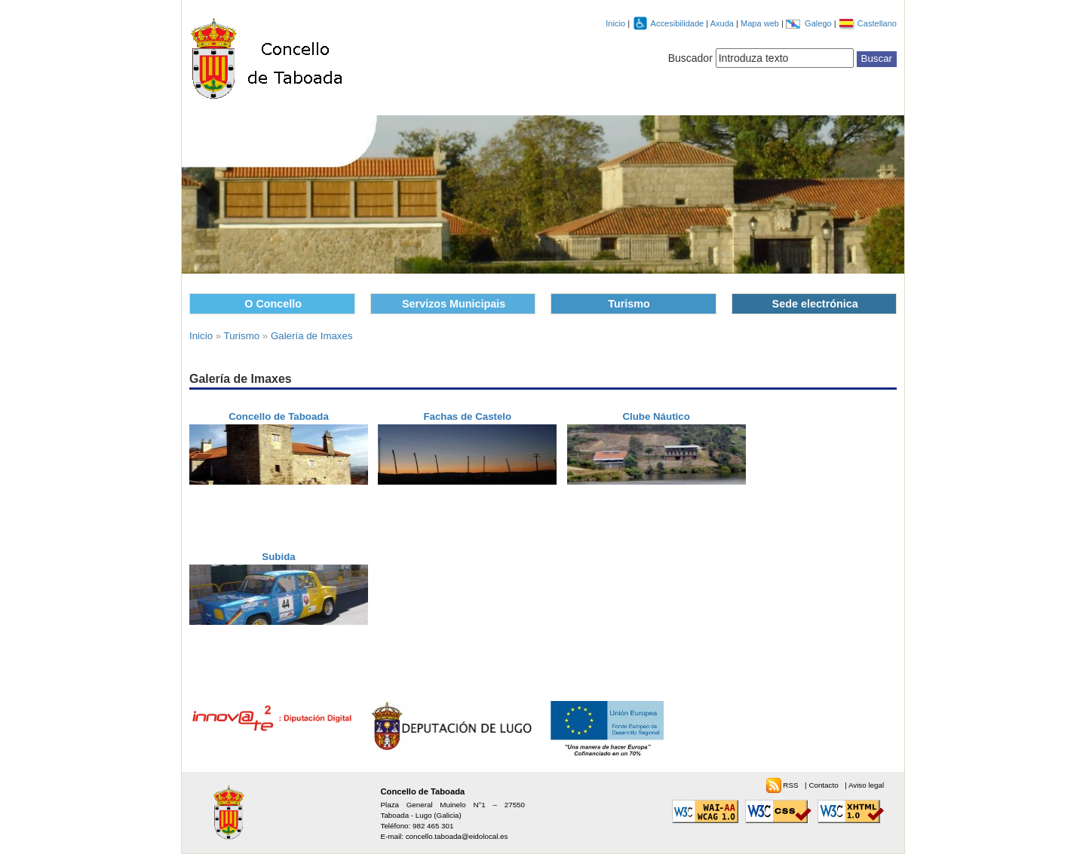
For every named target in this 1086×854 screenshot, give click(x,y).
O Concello (273, 304)
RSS (791, 785)
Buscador (690, 58)
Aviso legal (866, 785)
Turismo (629, 304)
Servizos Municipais (453, 304)
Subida (278, 556)
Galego (819, 23)
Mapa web (761, 23)
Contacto (824, 785)
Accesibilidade (679, 23)
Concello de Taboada (279, 416)
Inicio (615, 23)
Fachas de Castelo (467, 416)
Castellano (877, 23)
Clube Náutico (655, 416)
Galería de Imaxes (312, 335)
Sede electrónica (815, 304)
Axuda (723, 23)
